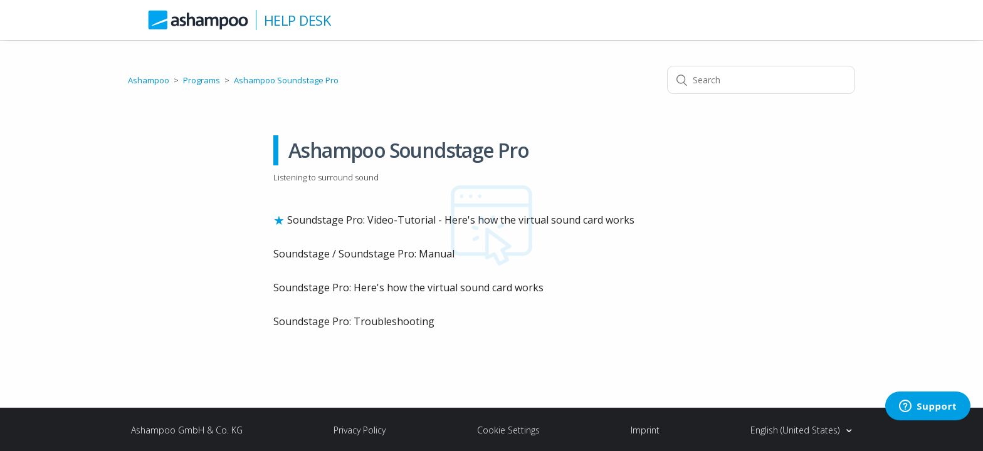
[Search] (761, 80)
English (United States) (796, 430)
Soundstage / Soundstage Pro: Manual (364, 254)
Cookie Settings (508, 430)
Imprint (645, 430)
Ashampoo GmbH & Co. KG (187, 430)
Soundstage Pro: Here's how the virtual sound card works (408, 287)
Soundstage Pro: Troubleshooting (353, 321)
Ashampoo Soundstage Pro (286, 80)
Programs (201, 80)
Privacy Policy (360, 430)
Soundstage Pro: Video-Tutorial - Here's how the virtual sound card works (460, 220)
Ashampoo (148, 80)
